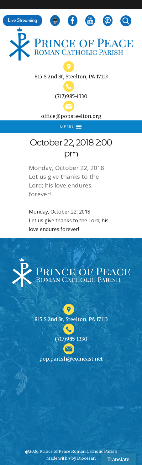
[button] (66, 126)
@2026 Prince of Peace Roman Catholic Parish (71, 451)
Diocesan (86, 458)
